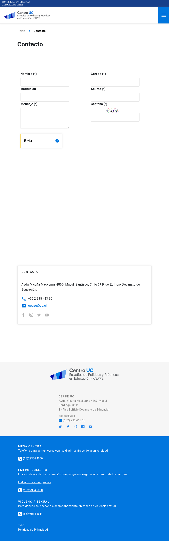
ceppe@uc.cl (37, 305)
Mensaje (26, 104)
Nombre (26, 74)
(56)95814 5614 (30, 513)
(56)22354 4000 (30, 458)
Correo (97, 74)
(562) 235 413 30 (72, 420)
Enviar (28, 141)
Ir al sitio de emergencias (34, 482)
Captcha (97, 104)
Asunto (97, 89)
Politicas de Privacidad (33, 529)
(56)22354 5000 (30, 490)
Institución (26, 89)
